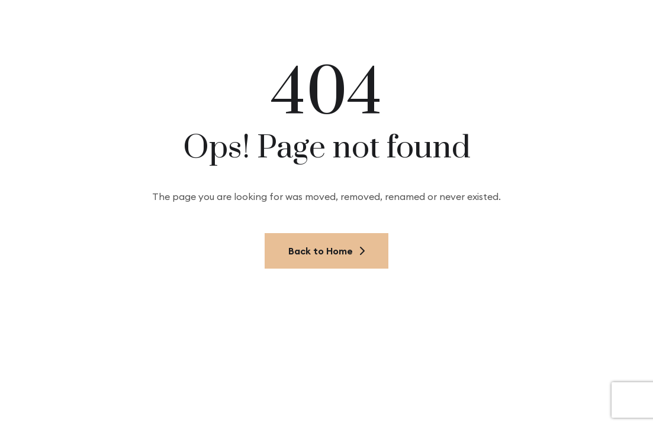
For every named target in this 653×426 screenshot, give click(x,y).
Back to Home (326, 251)
